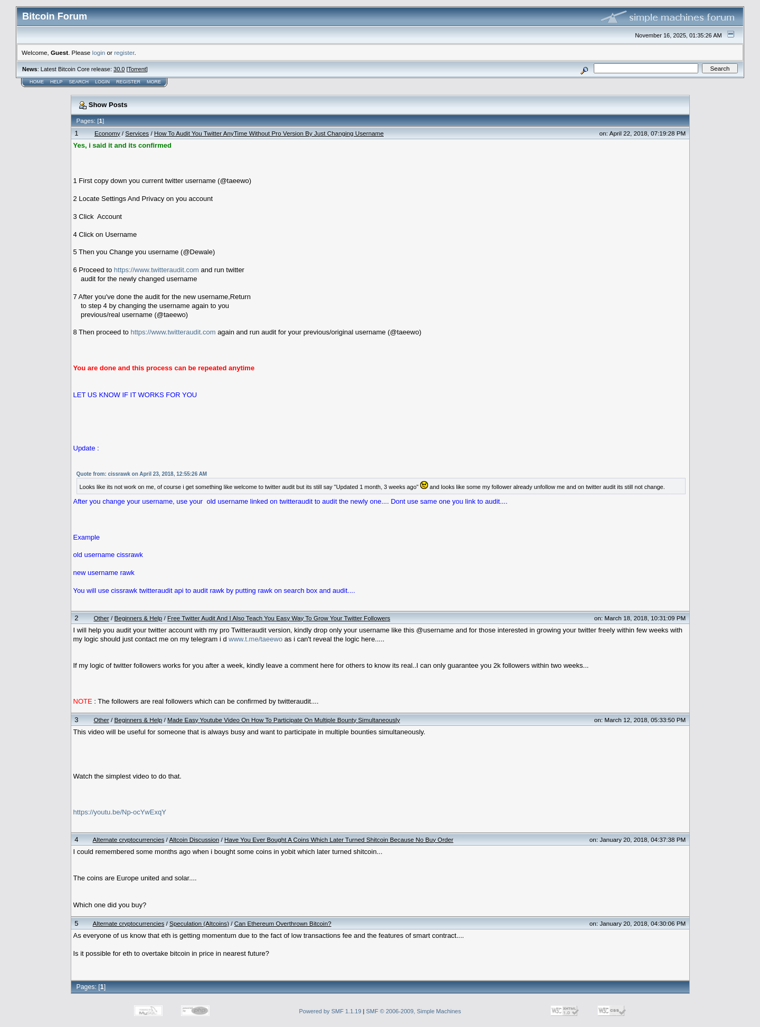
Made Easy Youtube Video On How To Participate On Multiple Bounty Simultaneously (283, 719)
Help (56, 81)
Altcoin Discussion (194, 839)
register (124, 52)
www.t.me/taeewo (255, 639)
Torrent (137, 69)
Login (102, 81)
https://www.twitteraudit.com (156, 270)
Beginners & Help (138, 618)
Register (128, 81)
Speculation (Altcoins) (199, 923)
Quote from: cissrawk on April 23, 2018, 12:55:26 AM (142, 474)
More (154, 81)
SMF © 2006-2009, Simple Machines (413, 1011)
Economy (107, 133)
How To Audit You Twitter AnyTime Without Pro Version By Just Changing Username (269, 133)
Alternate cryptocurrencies (129, 839)
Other (101, 618)
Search (79, 81)
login (99, 52)
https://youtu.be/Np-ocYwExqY (119, 812)
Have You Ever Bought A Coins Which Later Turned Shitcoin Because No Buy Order (338, 839)
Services (137, 133)
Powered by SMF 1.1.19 (330, 1011)
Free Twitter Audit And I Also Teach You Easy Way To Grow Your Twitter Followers (278, 618)
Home (37, 81)
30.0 (119, 69)
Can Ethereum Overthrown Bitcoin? (282, 923)
